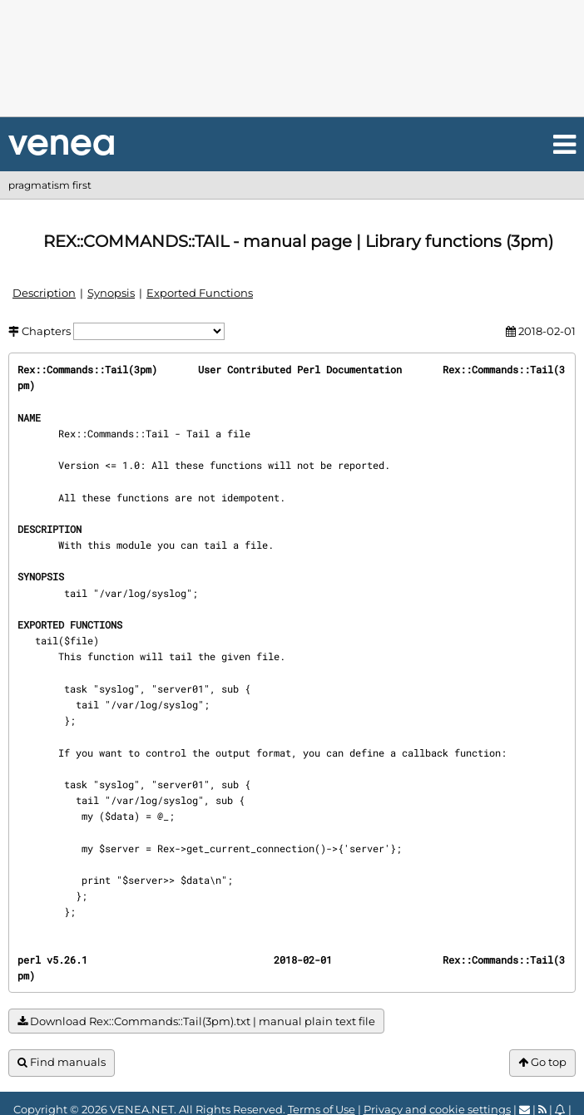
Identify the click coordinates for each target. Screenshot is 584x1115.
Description (44, 292)
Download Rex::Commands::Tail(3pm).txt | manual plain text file (196, 1021)
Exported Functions (199, 292)
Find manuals (61, 1062)
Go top (542, 1062)
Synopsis (111, 292)
